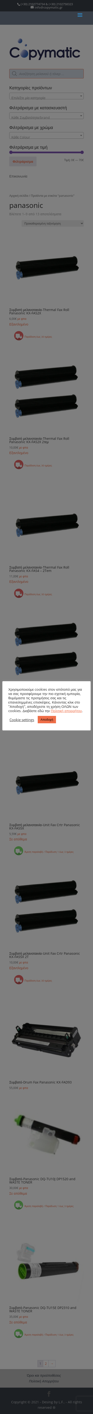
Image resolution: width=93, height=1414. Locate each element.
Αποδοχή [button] (47, 719)
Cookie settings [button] (21, 720)
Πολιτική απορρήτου (66, 710)
